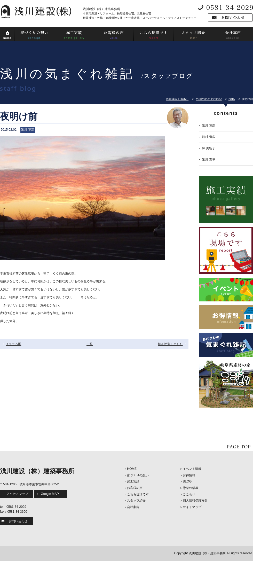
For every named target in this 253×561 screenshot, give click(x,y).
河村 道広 (208, 137)
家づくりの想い (138, 475)
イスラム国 (13, 344)
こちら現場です (138, 494)
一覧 (89, 344)
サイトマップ (192, 507)
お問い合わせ (18, 521)
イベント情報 (192, 469)
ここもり (189, 494)
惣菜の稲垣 (190, 488)
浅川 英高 (208, 125)
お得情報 (189, 475)
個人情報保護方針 (195, 500)
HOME (132, 469)
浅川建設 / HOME (177, 98)
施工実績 (133, 481)
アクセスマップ (17, 494)
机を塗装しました (170, 344)
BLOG (187, 481)
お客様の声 (135, 488)
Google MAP (50, 494)
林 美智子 (208, 148)
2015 (231, 98)
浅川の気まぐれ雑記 (209, 98)
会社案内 (133, 507)
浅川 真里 (208, 159)
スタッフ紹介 (136, 500)
